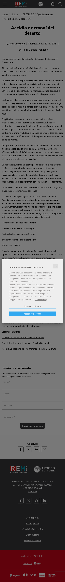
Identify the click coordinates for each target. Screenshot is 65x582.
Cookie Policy (40, 299)
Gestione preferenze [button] (32, 306)
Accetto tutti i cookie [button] (32, 314)
